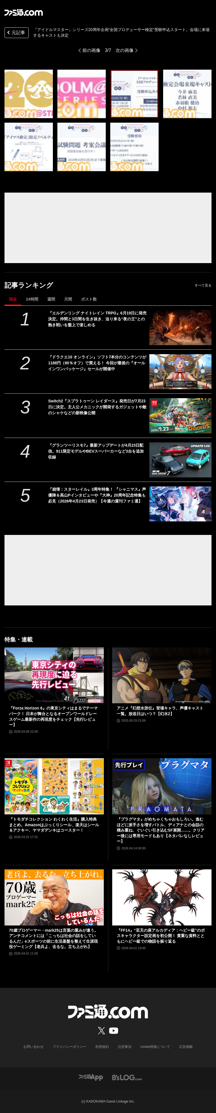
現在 (13, 299)
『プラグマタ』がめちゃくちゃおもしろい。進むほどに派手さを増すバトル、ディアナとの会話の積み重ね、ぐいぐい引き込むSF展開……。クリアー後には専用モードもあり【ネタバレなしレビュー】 (160, 830)
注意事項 (124, 1047)
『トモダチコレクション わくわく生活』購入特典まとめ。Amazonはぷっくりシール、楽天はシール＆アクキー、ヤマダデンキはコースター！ (54, 824)
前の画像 (91, 50)
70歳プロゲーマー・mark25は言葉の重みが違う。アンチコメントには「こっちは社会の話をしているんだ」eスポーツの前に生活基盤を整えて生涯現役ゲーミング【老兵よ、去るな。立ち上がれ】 (53, 938)
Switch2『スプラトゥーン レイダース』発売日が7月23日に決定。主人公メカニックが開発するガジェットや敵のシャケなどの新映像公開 (97, 407)
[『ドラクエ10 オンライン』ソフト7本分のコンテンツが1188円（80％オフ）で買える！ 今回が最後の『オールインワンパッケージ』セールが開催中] (180, 371)
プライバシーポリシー (69, 1047)
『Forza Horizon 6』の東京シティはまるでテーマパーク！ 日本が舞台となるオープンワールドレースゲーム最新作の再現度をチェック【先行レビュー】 (53, 716)
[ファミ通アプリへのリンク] (91, 1077)
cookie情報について (155, 1047)
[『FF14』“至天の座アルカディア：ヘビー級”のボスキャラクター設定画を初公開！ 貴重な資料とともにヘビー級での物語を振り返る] (162, 897)
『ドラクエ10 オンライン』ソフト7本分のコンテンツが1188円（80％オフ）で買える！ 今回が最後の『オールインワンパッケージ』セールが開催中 (97, 363)
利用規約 (102, 1047)
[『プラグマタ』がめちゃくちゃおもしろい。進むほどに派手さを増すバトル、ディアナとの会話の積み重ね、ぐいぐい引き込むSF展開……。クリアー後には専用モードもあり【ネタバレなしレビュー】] (162, 786)
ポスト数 (89, 299)
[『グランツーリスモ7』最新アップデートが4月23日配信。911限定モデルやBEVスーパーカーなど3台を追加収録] (180, 459)
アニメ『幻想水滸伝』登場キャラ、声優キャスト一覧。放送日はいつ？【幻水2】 (160, 711)
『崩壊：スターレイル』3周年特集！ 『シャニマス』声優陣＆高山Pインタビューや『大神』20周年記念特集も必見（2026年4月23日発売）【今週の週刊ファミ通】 (97, 495)
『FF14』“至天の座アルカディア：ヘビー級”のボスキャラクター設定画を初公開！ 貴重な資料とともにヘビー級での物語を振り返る (161, 936)
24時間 (32, 299)
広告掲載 (186, 1047)
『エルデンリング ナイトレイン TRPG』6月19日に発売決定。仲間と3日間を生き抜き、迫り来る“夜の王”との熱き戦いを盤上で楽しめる (97, 319)
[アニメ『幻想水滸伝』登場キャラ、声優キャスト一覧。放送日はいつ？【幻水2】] (162, 675)
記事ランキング (28, 285)
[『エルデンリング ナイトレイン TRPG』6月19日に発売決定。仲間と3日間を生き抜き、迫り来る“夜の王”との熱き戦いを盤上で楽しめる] (180, 327)
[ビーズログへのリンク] (127, 1077)
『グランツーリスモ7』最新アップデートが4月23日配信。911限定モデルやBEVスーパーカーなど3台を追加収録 (96, 451)
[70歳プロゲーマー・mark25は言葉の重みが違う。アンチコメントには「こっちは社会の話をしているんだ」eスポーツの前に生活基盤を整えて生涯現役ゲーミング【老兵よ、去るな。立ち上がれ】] (54, 897)
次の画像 (125, 50)
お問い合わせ (33, 1047)
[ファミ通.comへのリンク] (23, 12)
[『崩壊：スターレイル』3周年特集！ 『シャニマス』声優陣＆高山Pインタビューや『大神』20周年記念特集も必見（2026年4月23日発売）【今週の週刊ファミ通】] (180, 503)
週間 (51, 299)
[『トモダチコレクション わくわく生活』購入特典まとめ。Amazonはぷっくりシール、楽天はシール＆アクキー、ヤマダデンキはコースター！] (54, 786)
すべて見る (203, 285)
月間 (68, 299)
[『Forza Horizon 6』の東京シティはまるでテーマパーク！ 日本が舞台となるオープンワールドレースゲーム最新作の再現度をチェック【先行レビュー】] (54, 675)
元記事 (15, 33)
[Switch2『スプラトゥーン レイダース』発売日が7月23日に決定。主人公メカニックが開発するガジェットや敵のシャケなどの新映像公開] (180, 415)
